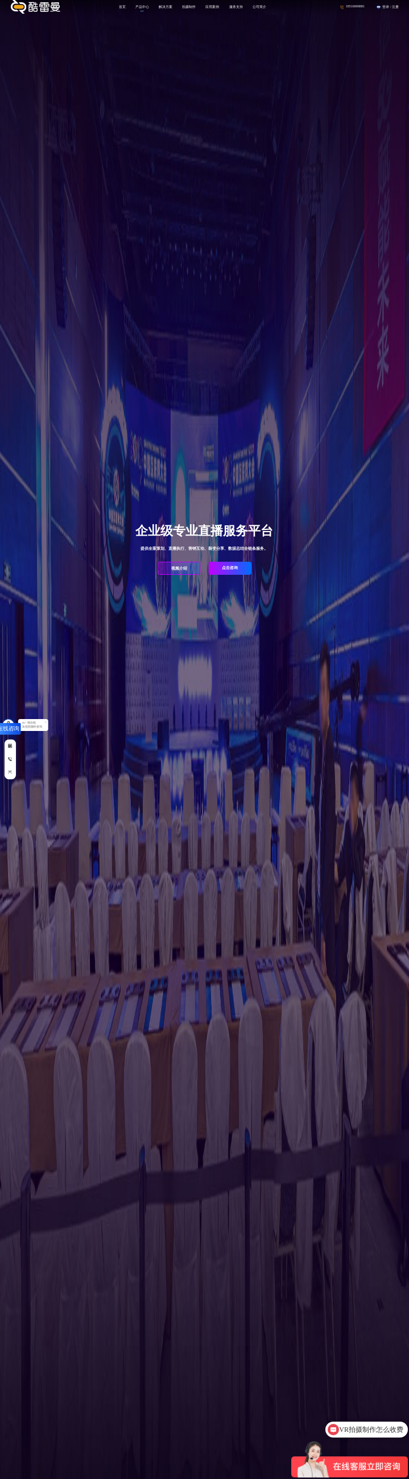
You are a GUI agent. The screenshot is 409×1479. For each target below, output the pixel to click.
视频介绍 (179, 568)
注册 (395, 7)
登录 (385, 7)
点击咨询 (230, 567)
